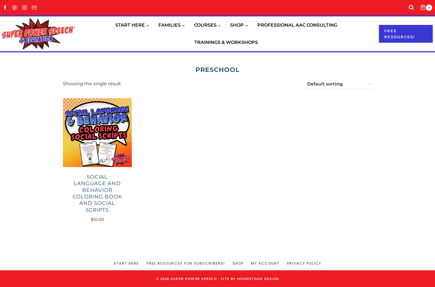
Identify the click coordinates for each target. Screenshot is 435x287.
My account (265, 263)
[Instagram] (24, 8)
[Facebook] (5, 8)
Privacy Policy (304, 263)
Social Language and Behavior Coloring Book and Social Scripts (97, 193)
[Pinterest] (15, 8)
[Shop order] (339, 84)
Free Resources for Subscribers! (186, 263)
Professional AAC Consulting (297, 25)
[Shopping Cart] (427, 8)
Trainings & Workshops (226, 42)
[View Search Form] (411, 7)
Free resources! (399, 34)
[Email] (34, 8)
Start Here (126, 263)
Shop (238, 263)
